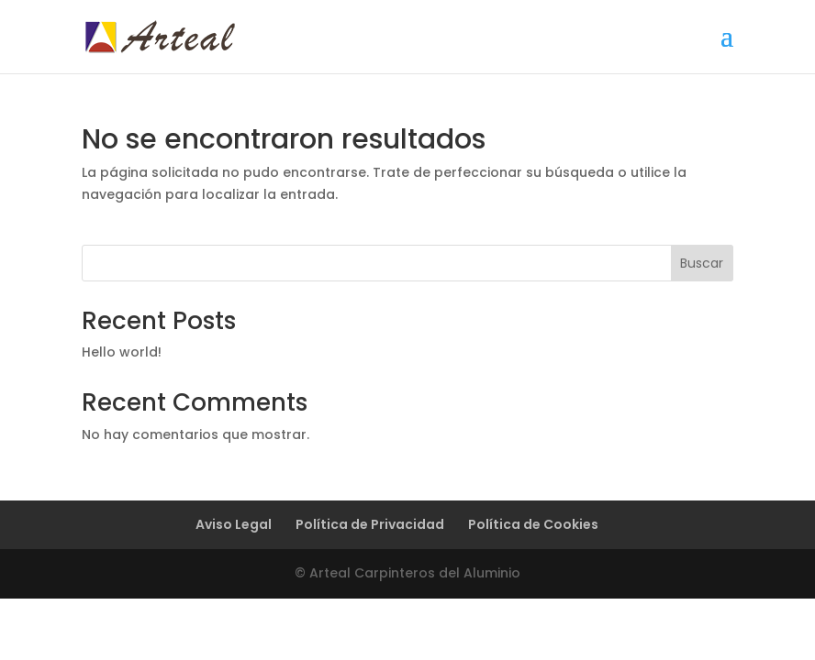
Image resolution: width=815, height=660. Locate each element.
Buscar (701, 263)
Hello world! (122, 352)
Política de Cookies (533, 524)
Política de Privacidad (370, 524)
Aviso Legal (233, 524)
